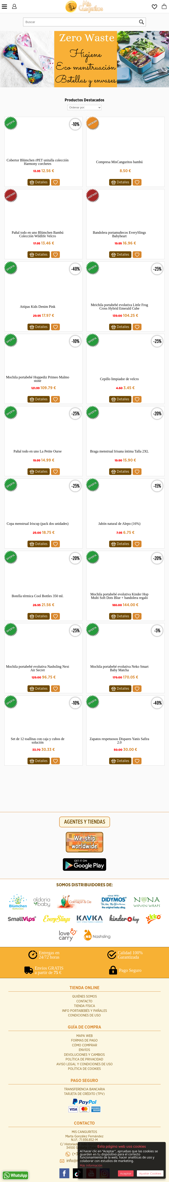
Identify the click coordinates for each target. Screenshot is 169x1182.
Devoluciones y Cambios (84, 1054)
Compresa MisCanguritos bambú (119, 162)
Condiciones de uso (84, 1015)
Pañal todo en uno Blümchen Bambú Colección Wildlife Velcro (37, 234)
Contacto (84, 1001)
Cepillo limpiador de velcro (119, 379)
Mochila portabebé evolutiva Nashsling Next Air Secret (37, 668)
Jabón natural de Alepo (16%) (119, 523)
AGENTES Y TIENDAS (84, 822)
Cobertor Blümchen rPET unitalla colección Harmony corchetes (37, 162)
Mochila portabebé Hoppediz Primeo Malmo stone (37, 379)
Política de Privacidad (84, 1059)
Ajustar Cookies (150, 1173)
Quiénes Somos (84, 996)
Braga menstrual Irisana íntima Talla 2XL (119, 451)
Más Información (91, 1165)
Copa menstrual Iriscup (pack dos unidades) (37, 523)
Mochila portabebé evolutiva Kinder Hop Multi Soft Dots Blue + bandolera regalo (119, 596)
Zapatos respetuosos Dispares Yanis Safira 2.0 (119, 740)
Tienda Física (84, 1006)
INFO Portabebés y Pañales (84, 1010)
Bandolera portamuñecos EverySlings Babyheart (119, 234)
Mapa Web (84, 1036)
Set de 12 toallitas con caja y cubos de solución (37, 740)
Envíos (84, 1050)
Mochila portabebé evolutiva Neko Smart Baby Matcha (119, 668)
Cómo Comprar (84, 1045)
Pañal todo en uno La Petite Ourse (37, 451)
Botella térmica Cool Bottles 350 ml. (38, 596)
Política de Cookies (84, 1069)
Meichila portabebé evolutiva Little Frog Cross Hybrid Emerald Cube (119, 306)
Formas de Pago (84, 1040)
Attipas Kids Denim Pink (37, 306)
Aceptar (125, 1173)
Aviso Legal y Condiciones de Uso (84, 1064)
